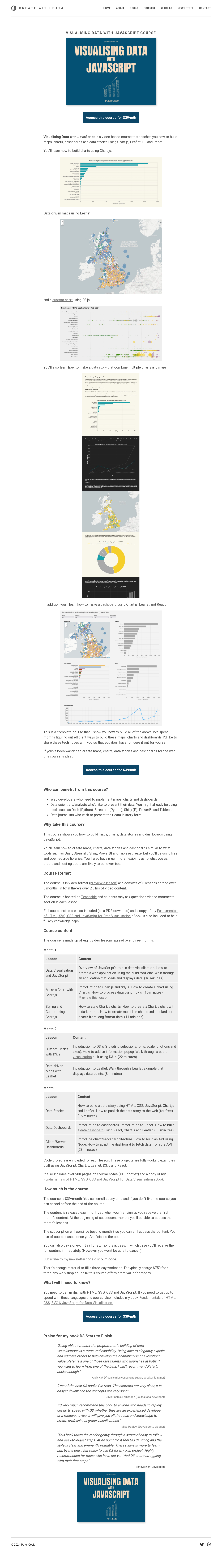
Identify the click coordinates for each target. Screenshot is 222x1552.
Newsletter (186, 8)
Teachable (89, 897)
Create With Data (41, 8)
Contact (205, 8)
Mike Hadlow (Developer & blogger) (143, 1426)
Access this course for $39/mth (111, 118)
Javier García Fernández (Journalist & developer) (135, 1397)
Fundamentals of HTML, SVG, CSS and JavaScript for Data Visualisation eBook (104, 1179)
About (120, 8)
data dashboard (92, 1130)
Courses (149, 8)
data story (99, 367)
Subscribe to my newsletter (65, 1259)
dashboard (109, 604)
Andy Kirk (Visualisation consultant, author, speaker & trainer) (128, 1377)
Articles (166, 8)
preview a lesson (103, 883)
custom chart (62, 300)
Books (134, 8)
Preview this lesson (93, 997)
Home (106, 8)
